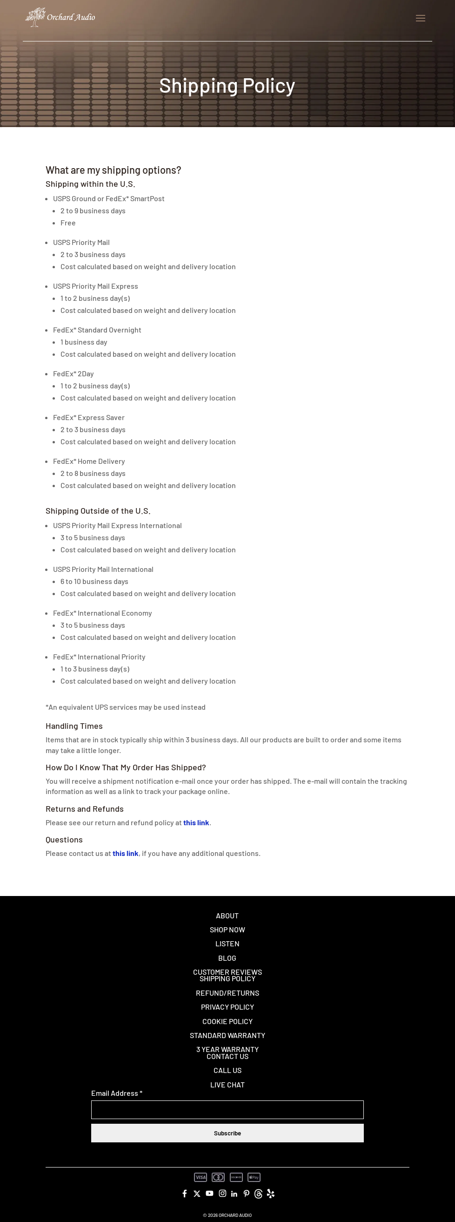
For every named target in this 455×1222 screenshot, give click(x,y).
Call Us (227, 1070)
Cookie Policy (227, 1021)
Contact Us (227, 1056)
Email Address (116, 1092)
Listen (227, 943)
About (227, 915)
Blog (227, 957)
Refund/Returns (227, 992)
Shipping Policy (227, 978)
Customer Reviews (227, 971)
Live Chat (227, 1084)
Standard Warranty (227, 1035)
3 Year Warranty (227, 1049)
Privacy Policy (227, 1006)
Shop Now (227, 929)
